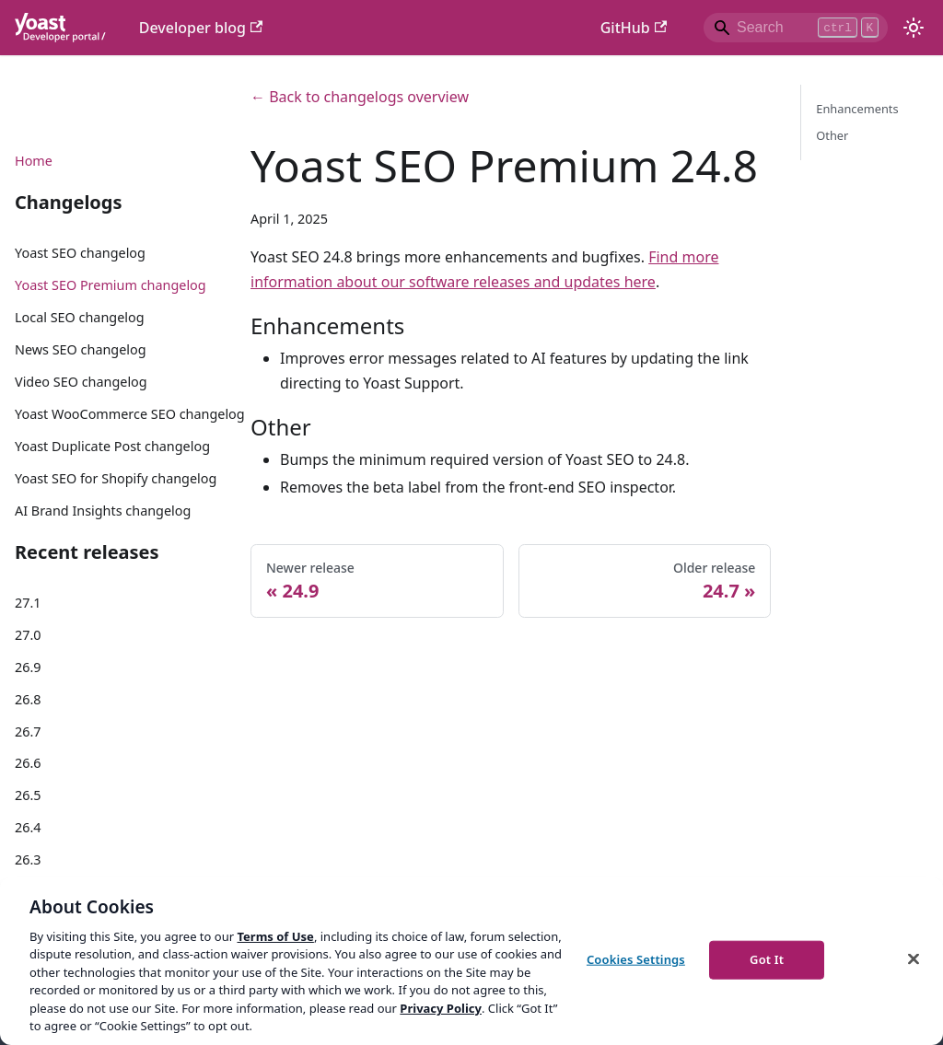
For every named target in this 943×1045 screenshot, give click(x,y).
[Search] (796, 27)
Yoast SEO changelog (80, 252)
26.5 (28, 795)
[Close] (913, 958)
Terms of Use (275, 936)
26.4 (28, 827)
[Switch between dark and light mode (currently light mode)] (913, 27)
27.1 (28, 602)
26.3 (28, 859)
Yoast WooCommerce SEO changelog (130, 414)
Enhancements (857, 108)
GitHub (633, 27)
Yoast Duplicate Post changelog (112, 446)
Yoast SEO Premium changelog (110, 285)
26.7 (28, 731)
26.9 (28, 667)
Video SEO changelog (81, 381)
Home (33, 160)
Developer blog (201, 27)
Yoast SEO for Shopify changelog (115, 478)
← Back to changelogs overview (359, 97)
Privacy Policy (441, 1008)
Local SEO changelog (80, 317)
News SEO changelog (80, 349)
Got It (767, 959)
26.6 (28, 763)
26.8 (28, 699)
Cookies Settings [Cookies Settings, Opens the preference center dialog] (636, 959)
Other (832, 135)
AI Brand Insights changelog (103, 510)
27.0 (28, 635)
